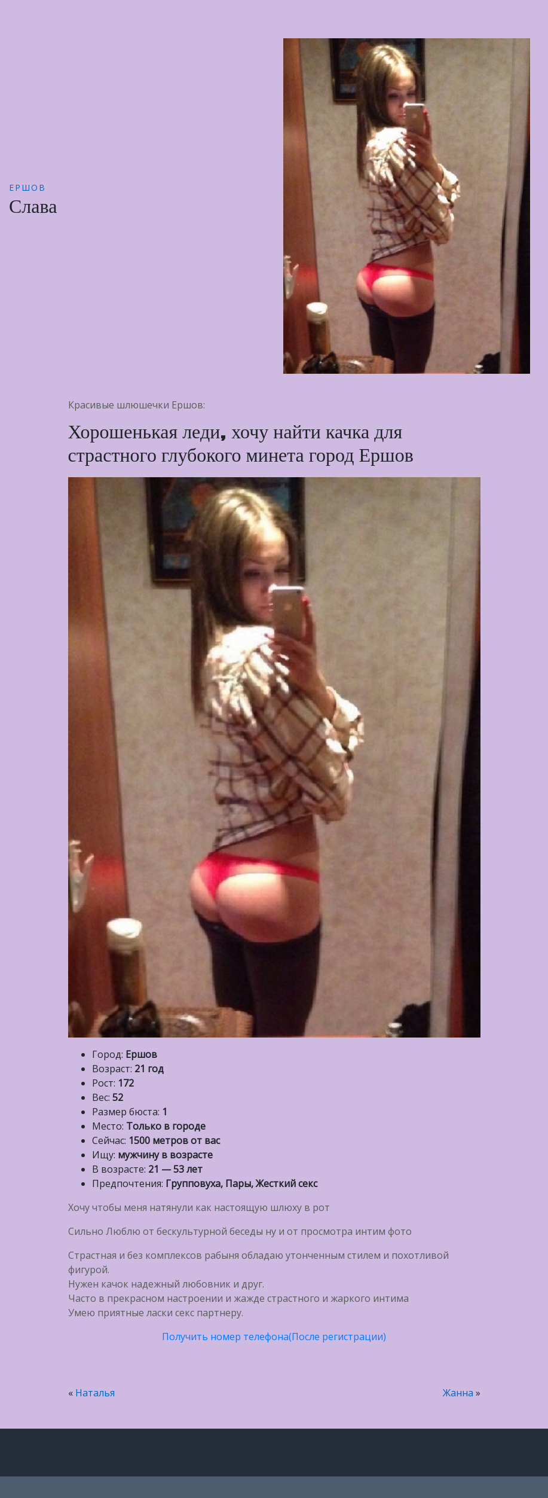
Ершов (27, 187)
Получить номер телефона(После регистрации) (274, 1336)
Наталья (95, 1392)
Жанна (458, 1392)
